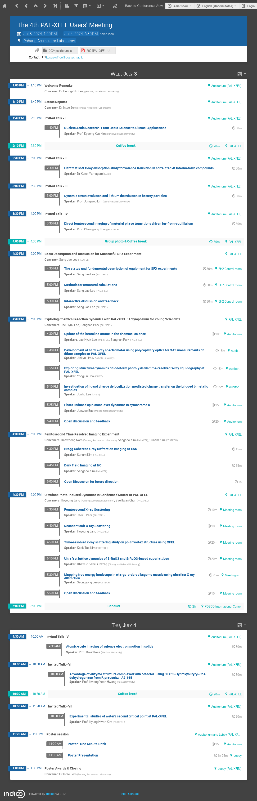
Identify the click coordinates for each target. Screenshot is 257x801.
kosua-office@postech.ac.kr (65, 57)
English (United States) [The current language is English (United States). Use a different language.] (217, 6)
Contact (133, 794)
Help (122, 794)
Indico (50, 794)
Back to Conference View (144, 6)
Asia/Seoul (180, 6)
